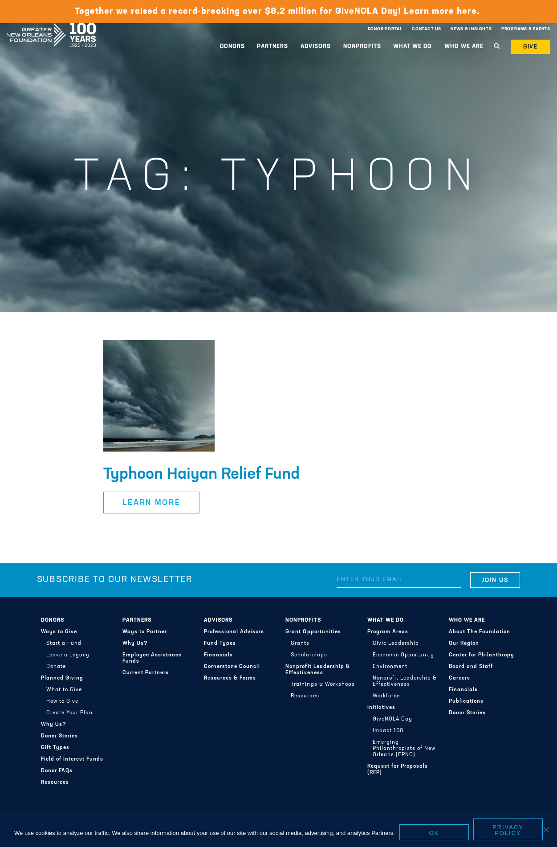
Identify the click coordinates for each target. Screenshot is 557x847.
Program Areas (387, 632)
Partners (272, 46)
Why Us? (53, 724)
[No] (545, 829)
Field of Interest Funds (72, 759)
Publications (466, 701)
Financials (218, 655)
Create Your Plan (69, 713)
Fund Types (220, 643)
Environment (390, 666)
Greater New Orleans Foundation (51, 27)
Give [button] (530, 47)
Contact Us (426, 29)
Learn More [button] (151, 503)
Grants (300, 643)
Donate (56, 666)
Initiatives (381, 707)
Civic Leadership (396, 643)
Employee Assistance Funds (152, 658)
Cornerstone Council (232, 666)
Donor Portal (385, 29)
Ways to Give (59, 632)
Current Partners (145, 673)
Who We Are (464, 46)
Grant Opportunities (313, 632)
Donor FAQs (57, 771)
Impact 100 (388, 730)
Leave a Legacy (67, 655)
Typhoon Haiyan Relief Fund (201, 475)
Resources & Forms (230, 678)
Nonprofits (362, 46)
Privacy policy (508, 830)
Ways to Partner (144, 632)
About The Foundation (479, 632)
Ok (434, 833)
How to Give (62, 701)
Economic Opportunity (403, 655)
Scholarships (309, 655)
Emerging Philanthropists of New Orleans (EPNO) (404, 748)
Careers (459, 678)
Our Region (464, 643)
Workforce (386, 696)
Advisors (316, 46)
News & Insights (471, 29)
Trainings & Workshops (322, 684)
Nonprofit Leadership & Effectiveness (317, 670)
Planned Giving (62, 678)
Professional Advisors (234, 632)
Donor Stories (59, 736)
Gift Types (55, 747)
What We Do (412, 46)
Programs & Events (525, 29)
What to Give (64, 689)
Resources (55, 782)
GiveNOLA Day (392, 719)
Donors (232, 46)
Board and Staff (471, 666)
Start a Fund (63, 643)
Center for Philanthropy (481, 655)
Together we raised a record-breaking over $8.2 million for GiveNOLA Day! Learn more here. (278, 11)
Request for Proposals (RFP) (397, 769)
